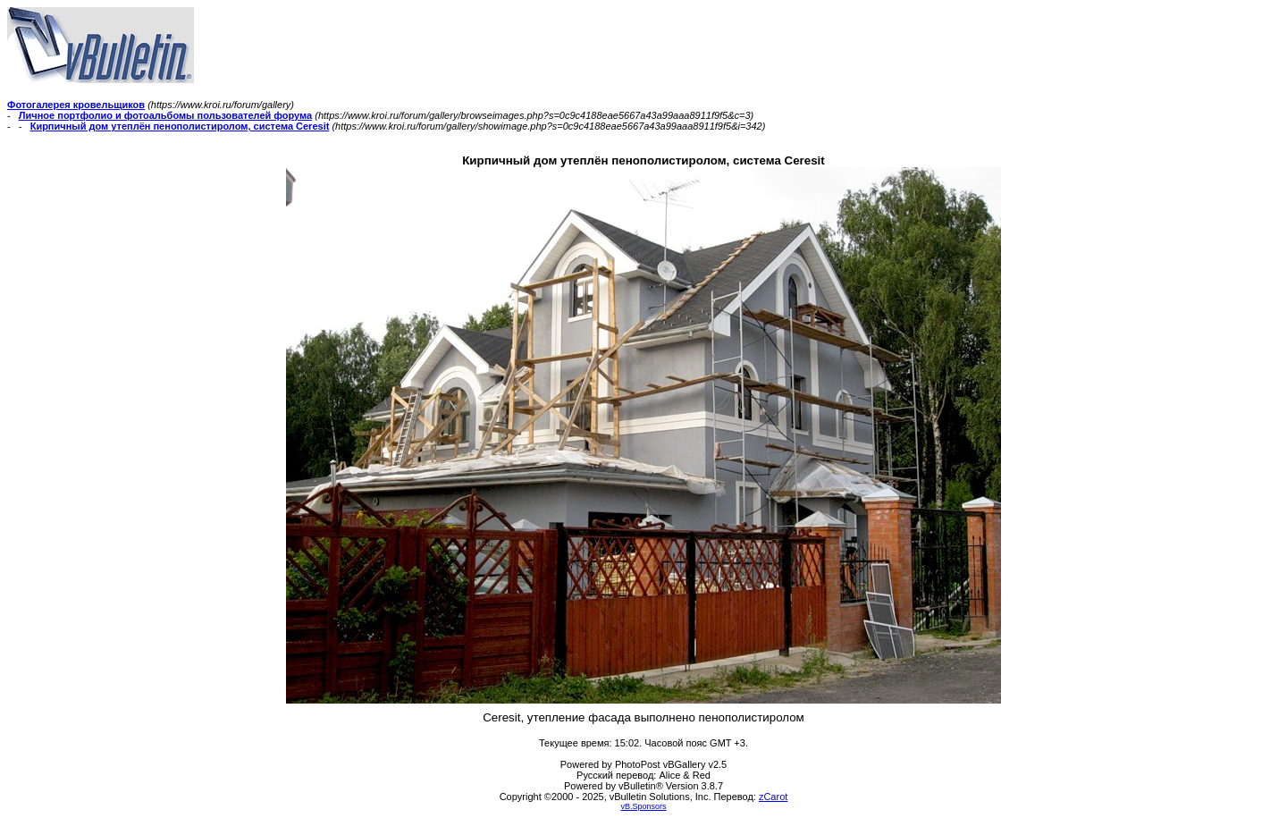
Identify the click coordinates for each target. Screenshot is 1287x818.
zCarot (773, 796)
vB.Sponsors (643, 806)
